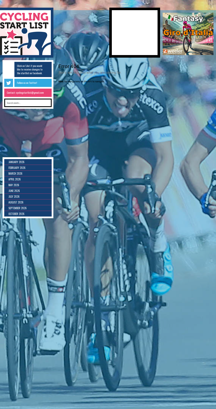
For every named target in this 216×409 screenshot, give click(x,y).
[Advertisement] (81, 34)
